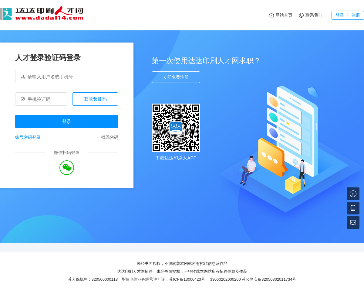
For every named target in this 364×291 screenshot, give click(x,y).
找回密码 (109, 137)
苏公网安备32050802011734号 (269, 279)
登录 (339, 15)
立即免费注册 (176, 77)
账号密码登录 (28, 137)
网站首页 (280, 15)
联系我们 (310, 15)
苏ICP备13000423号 (187, 279)
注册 (356, 15)
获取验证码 (95, 98)
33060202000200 (225, 279)
